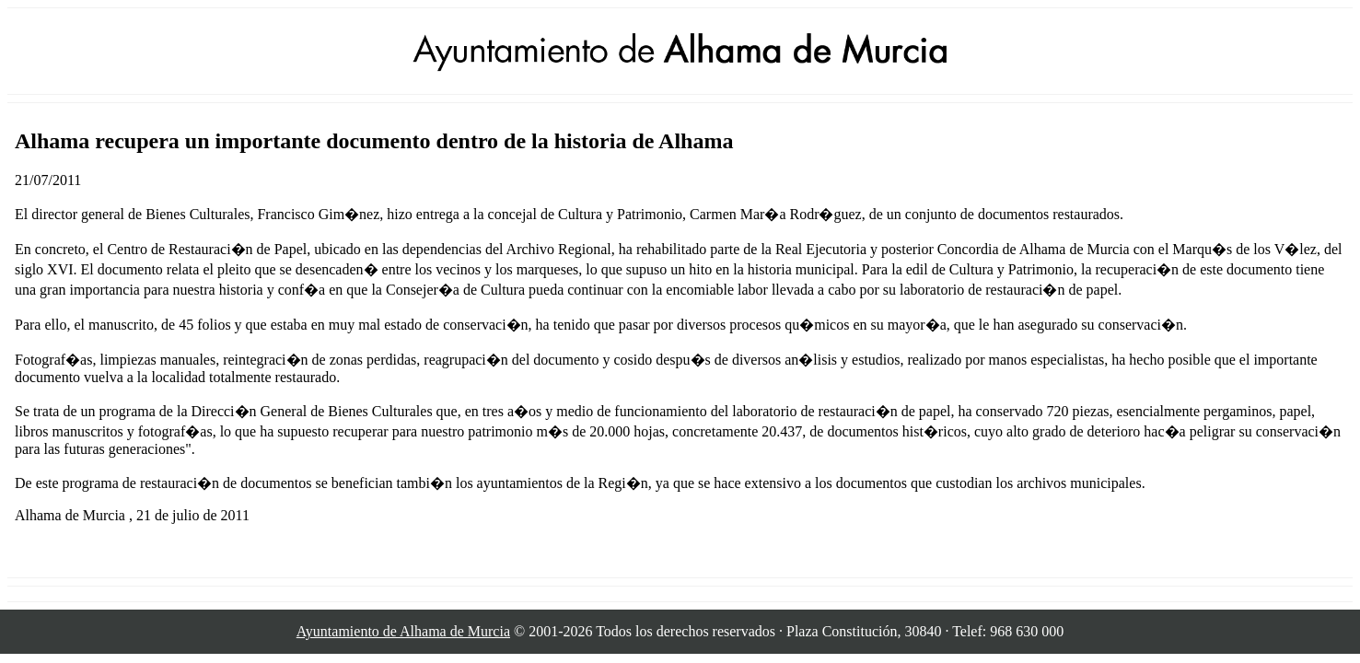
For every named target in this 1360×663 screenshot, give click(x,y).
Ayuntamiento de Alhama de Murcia (403, 631)
